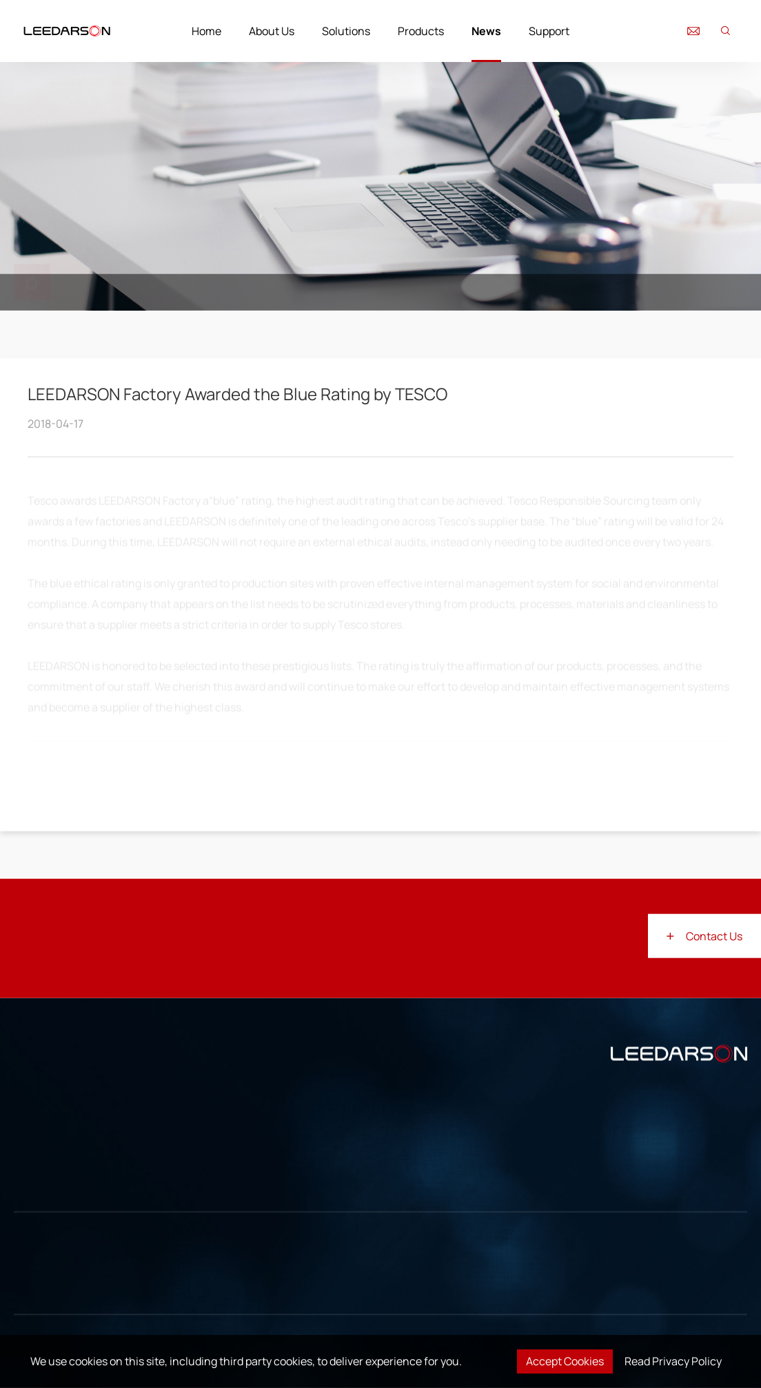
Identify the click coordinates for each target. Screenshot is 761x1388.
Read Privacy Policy (673, 1361)
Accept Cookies (565, 1361)
